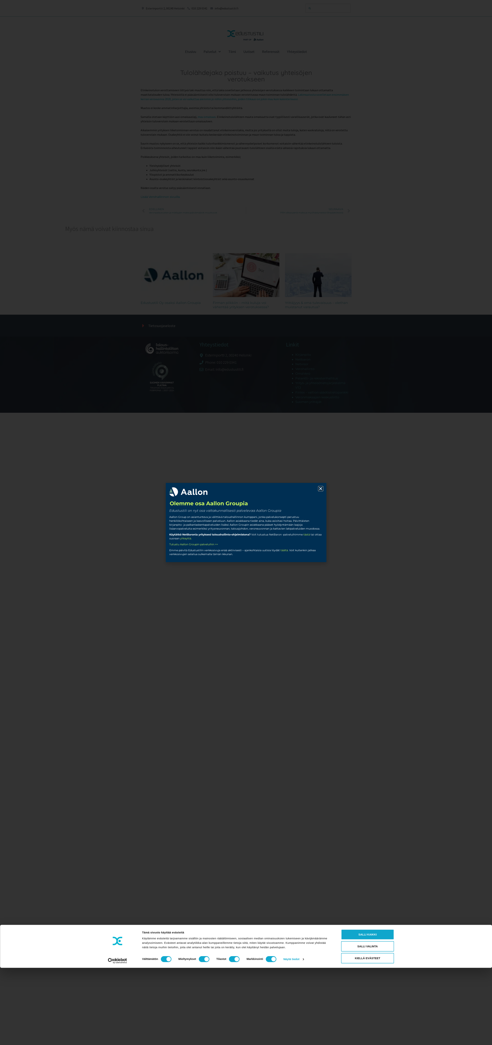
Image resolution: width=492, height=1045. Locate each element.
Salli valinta (367, 924)
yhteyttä (185, 538)
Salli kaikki (367, 912)
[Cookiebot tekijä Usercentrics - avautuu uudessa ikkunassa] (117, 939)
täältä (284, 550)
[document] (246, 522)
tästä (306, 534)
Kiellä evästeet (367, 936)
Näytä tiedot (291, 937)
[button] (321, 489)
